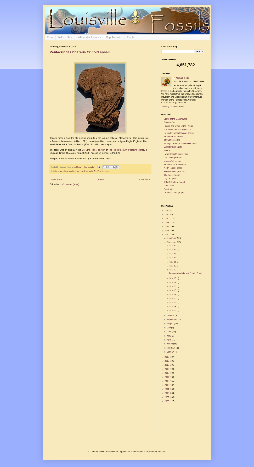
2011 (167, 389)
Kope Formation (114, 37)
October (171, 315)
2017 (167, 365)
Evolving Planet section (93, 150)
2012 (167, 385)
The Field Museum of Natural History (126, 150)
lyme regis (88, 171)
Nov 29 (173, 245)
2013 (167, 381)
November (172, 242)
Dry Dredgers (170, 178)
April (169, 340)
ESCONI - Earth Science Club (177, 129)
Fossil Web (169, 189)
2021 (167, 230)
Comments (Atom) (70, 184)
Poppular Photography (174, 192)
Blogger (161, 451)
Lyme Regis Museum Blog (176, 154)
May (169, 336)
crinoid (65, 171)
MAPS (167, 150)
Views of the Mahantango (175, 119)
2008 (167, 401)
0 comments (89, 167)
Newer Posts (56, 179)
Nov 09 (173, 302)
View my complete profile (172, 106)
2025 (167, 214)
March (170, 344)
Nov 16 (173, 286)
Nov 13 (173, 294)
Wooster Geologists (173, 147)
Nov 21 (173, 262)
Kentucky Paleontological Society (179, 133)
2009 (167, 397)
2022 (167, 226)
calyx (60, 171)
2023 (167, 222)
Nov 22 (173, 257)
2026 (167, 210)
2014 (167, 377)
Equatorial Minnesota (173, 136)
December (172, 238)
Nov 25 (173, 249)
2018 (167, 361)
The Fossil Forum (172, 175)
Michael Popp (182, 78)
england (72, 171)
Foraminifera (170, 122)
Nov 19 (173, 270)
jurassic (80, 171)
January (171, 352)
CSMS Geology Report (174, 182)
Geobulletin (169, 185)
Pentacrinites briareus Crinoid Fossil (80, 52)
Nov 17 (173, 282)
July (169, 328)
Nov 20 (173, 266)
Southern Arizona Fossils (175, 164)
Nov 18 (173, 278)
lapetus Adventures (173, 161)
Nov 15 (173, 290)
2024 (167, 218)
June (169, 331)
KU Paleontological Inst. (175, 171)
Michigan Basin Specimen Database (180, 143)
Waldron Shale (65, 37)
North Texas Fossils (173, 168)
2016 (167, 369)
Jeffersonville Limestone (89, 37)
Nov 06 (173, 310)
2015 (167, 373)
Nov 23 (173, 254)
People (130, 37)
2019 (167, 357)
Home (50, 37)
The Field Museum (101, 171)
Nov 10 (173, 298)
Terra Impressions (172, 140)
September (172, 319)
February (171, 348)
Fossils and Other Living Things (178, 126)
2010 (167, 393)
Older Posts (144, 179)
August (170, 323)
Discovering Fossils (173, 157)
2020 (167, 234)
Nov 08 (173, 306)
